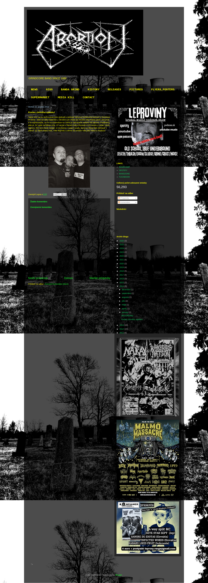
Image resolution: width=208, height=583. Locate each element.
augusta (125, 297)
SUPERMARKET (40, 97)
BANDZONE (124, 174)
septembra (127, 293)
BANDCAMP (124, 167)
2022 (122, 256)
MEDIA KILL (66, 97)
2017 (122, 275)
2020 (122, 263)
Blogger (118, 575)
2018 (122, 271)
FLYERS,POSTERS (162, 90)
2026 (122, 241)
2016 (122, 279)
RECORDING (127, 316)
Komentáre (124, 202)
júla (123, 301)
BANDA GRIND (70, 90)
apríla (124, 308)
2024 (122, 248)
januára (125, 312)
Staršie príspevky (99, 278)
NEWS (34, 90)
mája (124, 305)
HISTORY (93, 90)
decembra (126, 289)
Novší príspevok (38, 278)
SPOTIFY (123, 170)
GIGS (49, 90)
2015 (122, 282)
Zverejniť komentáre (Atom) (56, 284)
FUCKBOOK (124, 177)
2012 (122, 329)
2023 (122, 252)
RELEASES (114, 90)
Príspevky (123, 198)
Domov (68, 278)
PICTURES (136, 90)
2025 (122, 244)
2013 (122, 325)
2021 (122, 260)
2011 (122, 333)
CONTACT (88, 97)
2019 (122, 267)
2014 (122, 286)
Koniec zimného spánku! (132, 319)
